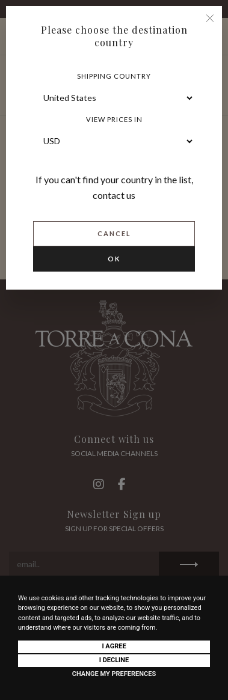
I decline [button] (114, 660)
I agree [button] (114, 646)
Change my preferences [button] (114, 674)
